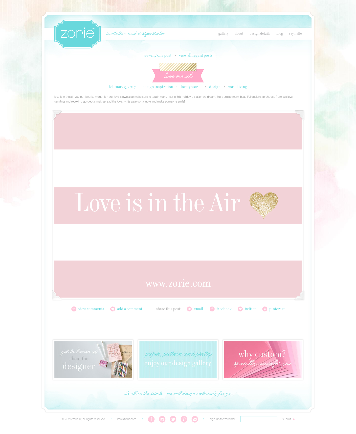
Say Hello (295, 34)
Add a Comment (129, 309)
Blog (279, 34)
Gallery (223, 34)
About (239, 34)
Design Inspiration (157, 87)
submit (286, 419)
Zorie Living (237, 87)
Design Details (259, 34)
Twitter (250, 309)
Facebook (224, 309)
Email (198, 309)
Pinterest (277, 309)
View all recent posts (196, 55)
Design (215, 87)
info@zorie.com (126, 419)
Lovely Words (191, 87)
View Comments (91, 309)
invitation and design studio (135, 34)
